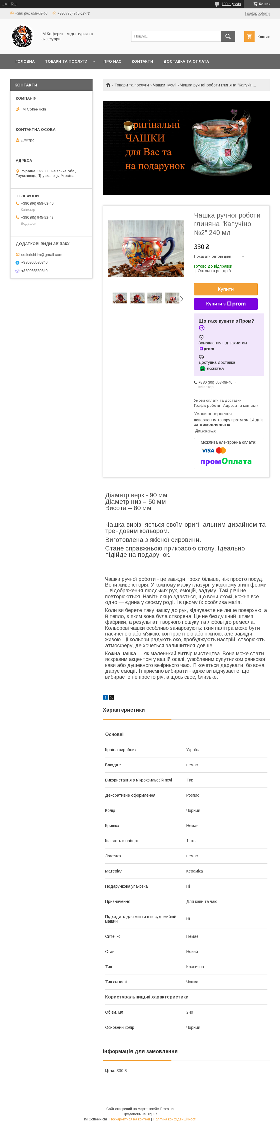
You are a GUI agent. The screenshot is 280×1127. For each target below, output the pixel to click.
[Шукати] (228, 36)
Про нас (112, 61)
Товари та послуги (66, 61)
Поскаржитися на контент (129, 1119)
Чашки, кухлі (164, 85)
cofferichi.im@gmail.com (41, 254)
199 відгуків (231, 4)
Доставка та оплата (186, 61)
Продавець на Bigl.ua (140, 1114)
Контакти (142, 61)
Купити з (225, 304)
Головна (25, 61)
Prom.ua (167, 1109)
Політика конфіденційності (174, 1119)
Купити (226, 289)
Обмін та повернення (39, 76)
